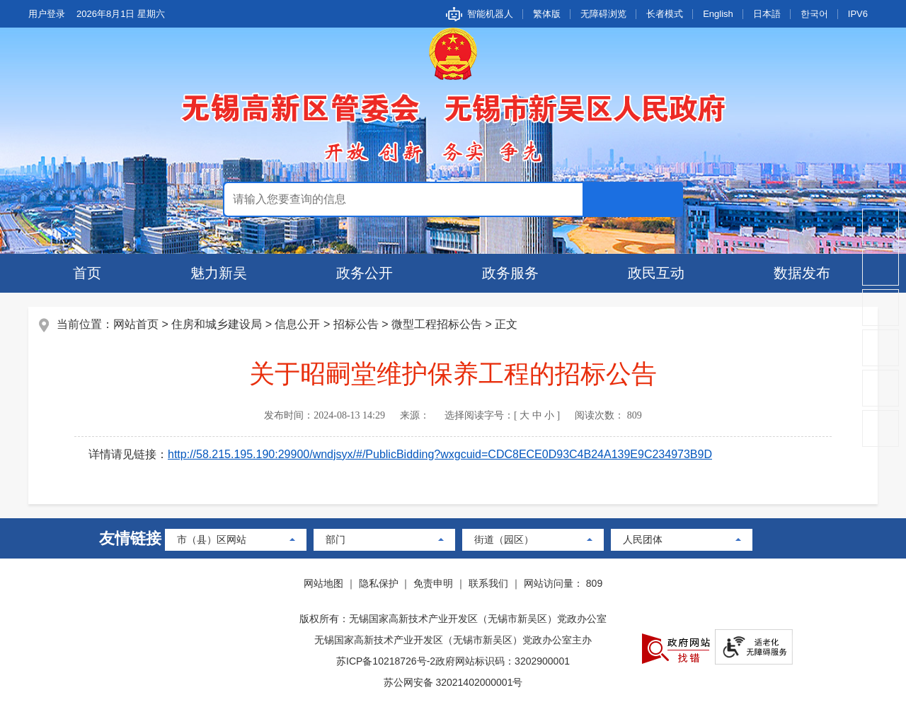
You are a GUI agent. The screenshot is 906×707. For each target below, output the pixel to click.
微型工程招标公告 (436, 324)
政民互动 (656, 273)
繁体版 (547, 13)
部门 (335, 539)
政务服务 (510, 273)
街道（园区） (504, 539)
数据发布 (802, 273)
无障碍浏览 (603, 13)
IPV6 (858, 13)
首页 (87, 273)
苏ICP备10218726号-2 (385, 661)
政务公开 (364, 273)
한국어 (814, 13)
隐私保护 (378, 583)
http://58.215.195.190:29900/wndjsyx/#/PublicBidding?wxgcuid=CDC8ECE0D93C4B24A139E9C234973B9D (440, 454)
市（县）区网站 (211, 539)
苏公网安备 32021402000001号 (453, 682)
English (718, 13)
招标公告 (356, 324)
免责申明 (433, 583)
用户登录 (46, 13)
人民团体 (643, 539)
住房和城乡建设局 (216, 324)
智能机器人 (490, 13)
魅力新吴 (218, 273)
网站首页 (136, 324)
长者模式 (664, 13)
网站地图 (323, 583)
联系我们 (488, 583)
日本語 (767, 13)
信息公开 (297, 324)
